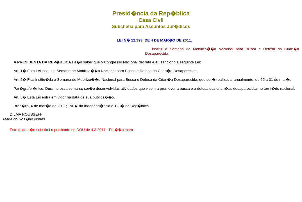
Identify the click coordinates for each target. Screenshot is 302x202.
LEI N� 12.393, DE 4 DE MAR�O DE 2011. (154, 40)
